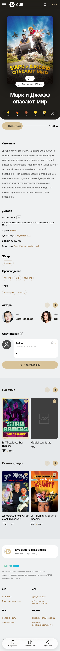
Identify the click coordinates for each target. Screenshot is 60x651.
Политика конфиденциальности (42, 623)
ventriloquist (9, 292)
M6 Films (28, 278)
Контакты (7, 597)
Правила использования (43, 618)
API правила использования (39, 602)
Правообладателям (11, 601)
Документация (39, 597)
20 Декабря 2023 (23, 236)
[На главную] (16, 4)
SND (18, 278)
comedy (21, 292)
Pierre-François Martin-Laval (26, 246)
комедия (8, 263)
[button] (55, 305)
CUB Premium (8, 622)
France (13, 230)
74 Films (7, 278)
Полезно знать (9, 618)
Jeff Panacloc (24, 319)
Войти (54, 4)
